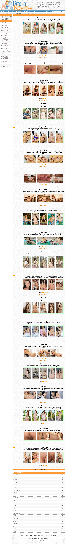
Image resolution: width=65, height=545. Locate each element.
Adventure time (43, 189)
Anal (1, 23)
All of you (43, 103)
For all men (43, 363)
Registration (46, 11)
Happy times (43, 232)
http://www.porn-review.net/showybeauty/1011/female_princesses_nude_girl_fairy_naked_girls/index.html (43, 171)
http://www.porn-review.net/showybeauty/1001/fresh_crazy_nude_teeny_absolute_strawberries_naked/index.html (43, 387)
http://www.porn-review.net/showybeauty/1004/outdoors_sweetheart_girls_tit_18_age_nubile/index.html (43, 322)
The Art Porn (15, 523)
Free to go (43, 60)
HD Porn (2, 46)
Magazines (3, 50)
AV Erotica (15, 482)
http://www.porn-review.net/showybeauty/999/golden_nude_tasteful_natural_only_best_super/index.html (43, 429)
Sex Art (14, 510)
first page (33, 469)
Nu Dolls (15, 502)
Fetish (2, 37)
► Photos (25, 13)
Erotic (2, 32)
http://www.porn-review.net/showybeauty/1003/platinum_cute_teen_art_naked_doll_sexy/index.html (43, 345)
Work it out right (43, 321)
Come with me (43, 150)
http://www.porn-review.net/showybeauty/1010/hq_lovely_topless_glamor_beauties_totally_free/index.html (43, 190)
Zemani (14, 529)
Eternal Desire (16, 489)
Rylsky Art (15, 508)
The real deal (43, 344)
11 (41, 469)
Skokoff (14, 515)
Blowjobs (2, 30)
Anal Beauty (15, 480)
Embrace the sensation (43, 18)
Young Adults (3, 66)
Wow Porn (15, 528)
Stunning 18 (15, 520)
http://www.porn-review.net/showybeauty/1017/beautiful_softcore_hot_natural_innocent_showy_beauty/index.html (43, 42)
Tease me (43, 406)
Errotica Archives (16, 487)
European (2, 33)
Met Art (14, 500)
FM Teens (15, 492)
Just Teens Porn (16, 498)
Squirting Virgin (16, 518)
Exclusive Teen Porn (17, 490)
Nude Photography (4, 51)
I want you (43, 297)
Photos (39, 15)
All (37, 15)
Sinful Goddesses (16, 513)
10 (40, 469)
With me (43, 251)
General (2, 38)
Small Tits (2, 56)
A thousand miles (43, 41)
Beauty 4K (15, 484)
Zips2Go (15, 531)
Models (37, 11)
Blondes (2, 28)
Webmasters (53, 535)
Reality (2, 53)
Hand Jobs (3, 43)
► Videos (31, 13)
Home (4, 11)
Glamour (2, 40)
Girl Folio (15, 495)
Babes (2, 25)
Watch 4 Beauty (16, 525)
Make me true (43, 275)
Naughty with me (43, 127)
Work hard (43, 169)
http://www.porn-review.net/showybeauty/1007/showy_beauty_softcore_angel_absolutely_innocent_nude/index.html (43, 253)
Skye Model (15, 516)
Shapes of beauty (43, 80)
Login (50, 11)
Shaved (2, 55)
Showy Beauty (45, 36)
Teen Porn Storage (16, 521)
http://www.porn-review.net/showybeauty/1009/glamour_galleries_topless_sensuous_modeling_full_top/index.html (43, 210)
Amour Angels (16, 479)
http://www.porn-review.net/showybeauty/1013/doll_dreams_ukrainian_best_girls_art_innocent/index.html (43, 128)
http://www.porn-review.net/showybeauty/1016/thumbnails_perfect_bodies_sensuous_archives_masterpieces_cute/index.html (43, 62)
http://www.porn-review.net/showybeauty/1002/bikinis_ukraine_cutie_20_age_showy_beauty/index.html (43, 365)
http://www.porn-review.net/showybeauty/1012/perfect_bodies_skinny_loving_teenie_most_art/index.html (43, 151)
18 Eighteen (15, 474)
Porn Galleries (6, 13)
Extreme (2, 35)
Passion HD (15, 505)
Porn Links (47, 535)
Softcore (2, 58)
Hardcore (2, 45)
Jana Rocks (15, 497)
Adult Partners (28, 11)
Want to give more (43, 447)
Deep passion (43, 209)
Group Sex (3, 41)
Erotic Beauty (15, 485)
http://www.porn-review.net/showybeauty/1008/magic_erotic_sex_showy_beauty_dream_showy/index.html (43, 233)
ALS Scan (15, 477)
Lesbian (2, 48)
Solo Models (3, 59)
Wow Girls (15, 526)
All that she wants (43, 428)
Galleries (19, 11)
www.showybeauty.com (43, 57)
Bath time (43, 386)
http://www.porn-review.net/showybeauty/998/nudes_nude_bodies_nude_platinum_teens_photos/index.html (43, 448)
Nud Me (14, 503)
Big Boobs (2, 27)
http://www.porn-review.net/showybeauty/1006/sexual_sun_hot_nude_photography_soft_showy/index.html (43, 276)
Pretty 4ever (15, 507)
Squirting (2, 61)
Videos (41, 15)
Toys (1, 63)
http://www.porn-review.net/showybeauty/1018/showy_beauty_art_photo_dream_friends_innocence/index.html (43, 19)
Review (11, 11)
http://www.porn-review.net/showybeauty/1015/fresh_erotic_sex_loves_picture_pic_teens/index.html (43, 81)
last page (43, 469)
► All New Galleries (17, 13)
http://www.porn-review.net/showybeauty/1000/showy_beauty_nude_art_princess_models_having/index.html (43, 407)
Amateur (2, 22)
